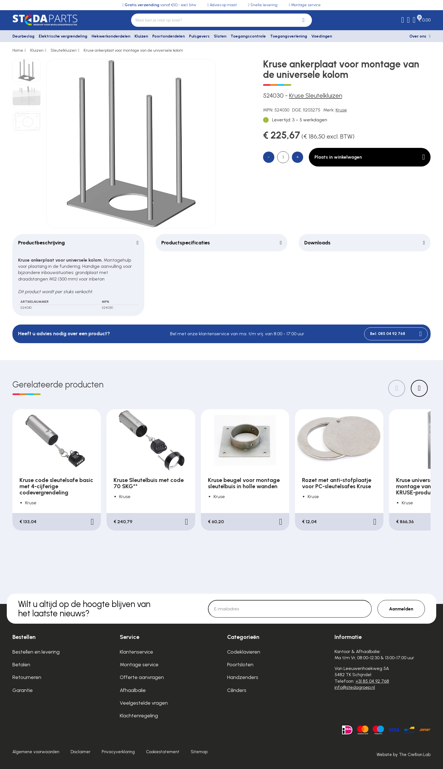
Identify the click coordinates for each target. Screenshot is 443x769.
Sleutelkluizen (64, 50)
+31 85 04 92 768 (372, 681)
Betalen (21, 664)
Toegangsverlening (288, 36)
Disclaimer (80, 751)
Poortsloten (240, 664)
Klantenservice (136, 652)
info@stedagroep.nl (355, 687)
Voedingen (321, 36)
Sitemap (199, 751)
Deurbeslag (23, 36)
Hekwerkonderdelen (111, 36)
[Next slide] (419, 388)
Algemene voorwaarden (35, 751)
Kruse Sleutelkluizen (315, 95)
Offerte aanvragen (142, 677)
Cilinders (236, 690)
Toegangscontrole (248, 36)
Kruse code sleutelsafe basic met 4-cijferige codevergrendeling (56, 486)
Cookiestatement (162, 751)
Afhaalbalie (133, 690)
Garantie (22, 690)
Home (17, 50)
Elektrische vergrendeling (63, 36)
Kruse (341, 110)
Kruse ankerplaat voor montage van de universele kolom (133, 50)
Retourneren (26, 677)
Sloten (220, 36)
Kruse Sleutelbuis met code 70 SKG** (149, 483)
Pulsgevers (199, 36)
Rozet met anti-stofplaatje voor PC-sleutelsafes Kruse (336, 483)
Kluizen (141, 36)
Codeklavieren (243, 652)
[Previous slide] (396, 388)
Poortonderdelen (168, 36)
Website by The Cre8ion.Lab (404, 754)
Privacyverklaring (118, 751)
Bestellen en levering (36, 652)
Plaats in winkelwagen (369, 157)
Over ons (417, 36)
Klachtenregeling (139, 716)
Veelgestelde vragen (144, 703)
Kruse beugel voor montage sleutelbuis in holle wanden (244, 483)
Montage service (139, 664)
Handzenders (242, 677)
